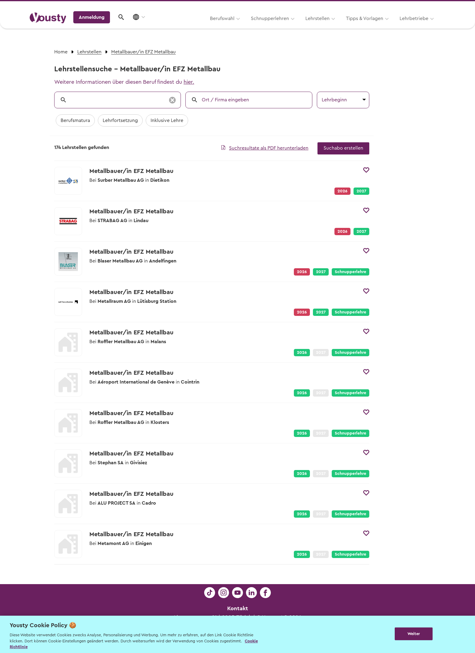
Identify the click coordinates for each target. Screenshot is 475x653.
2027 (361, 191)
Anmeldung (393, 25)
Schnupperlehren (193, 26)
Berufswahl (145, 26)
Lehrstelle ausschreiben (419, 6)
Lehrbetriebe (337, 26)
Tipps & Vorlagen (287, 26)
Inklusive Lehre (167, 120)
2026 (302, 352)
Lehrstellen (240, 26)
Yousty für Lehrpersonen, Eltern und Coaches (332, 6)
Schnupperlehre (350, 272)
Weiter (413, 634)
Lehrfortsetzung (120, 120)
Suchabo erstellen (343, 148)
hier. (189, 82)
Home (61, 51)
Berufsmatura (75, 120)
